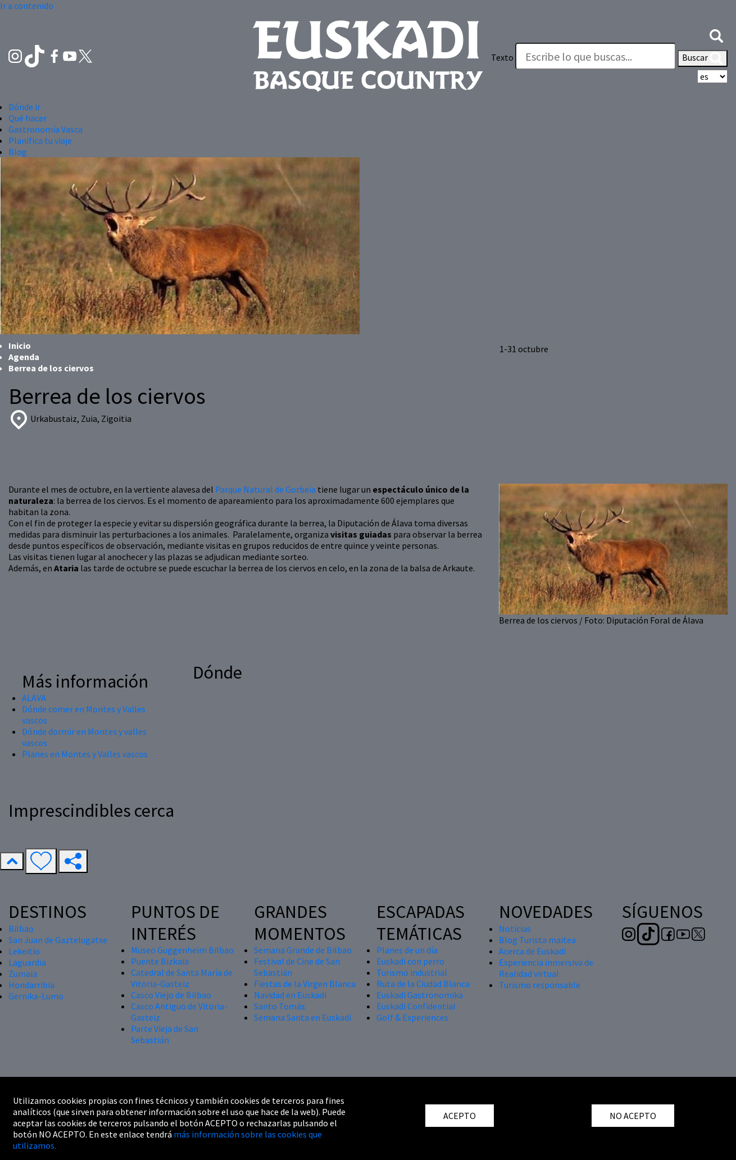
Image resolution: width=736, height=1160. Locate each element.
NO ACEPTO (633, 1115)
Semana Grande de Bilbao (303, 950)
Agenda (23, 356)
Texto (502, 57)
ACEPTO (459, 1115)
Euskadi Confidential (416, 1006)
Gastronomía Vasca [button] (45, 129)
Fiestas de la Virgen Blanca (305, 983)
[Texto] (595, 56)
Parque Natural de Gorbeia (265, 489)
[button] (716, 34)
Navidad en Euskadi (290, 994)
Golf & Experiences (412, 1017)
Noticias (515, 928)
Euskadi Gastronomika (419, 994)
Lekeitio (24, 951)
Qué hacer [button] (27, 118)
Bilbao (21, 928)
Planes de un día (407, 950)
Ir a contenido (26, 5)
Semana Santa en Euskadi (302, 1017)
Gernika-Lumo (35, 996)
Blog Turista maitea (537, 939)
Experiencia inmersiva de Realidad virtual (546, 968)
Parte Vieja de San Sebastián (164, 1034)
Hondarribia (31, 984)
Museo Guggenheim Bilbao (182, 950)
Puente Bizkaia (160, 961)
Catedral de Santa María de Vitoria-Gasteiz (182, 978)
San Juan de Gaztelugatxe (57, 939)
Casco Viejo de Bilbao (171, 994)
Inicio (19, 345)
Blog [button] (17, 151)
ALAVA (34, 697)
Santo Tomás (279, 1006)
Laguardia (27, 962)
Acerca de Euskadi (532, 951)
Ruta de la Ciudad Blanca (423, 983)
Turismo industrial (411, 972)
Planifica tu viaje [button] (40, 140)
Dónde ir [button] (24, 106)
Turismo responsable (539, 984)
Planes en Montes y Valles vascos (85, 753)
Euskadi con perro (410, 961)
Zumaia (22, 973)
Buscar (702, 58)
